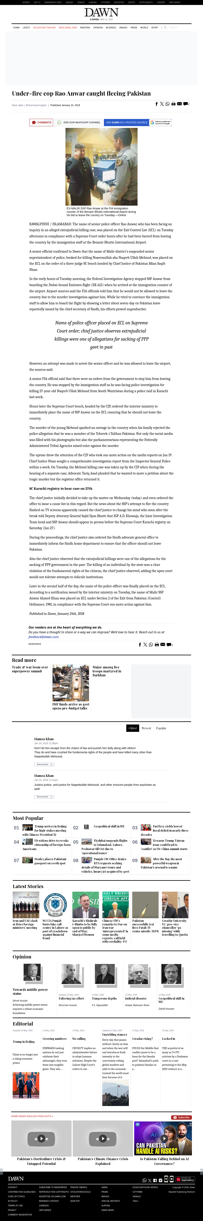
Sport (154, 27)
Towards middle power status (30, 991)
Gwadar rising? (142, 1039)
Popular (161, 728)
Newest (146, 728)
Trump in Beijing (24, 1042)
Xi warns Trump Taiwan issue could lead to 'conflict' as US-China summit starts (164, 845)
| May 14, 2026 (101, 19)
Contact (12, 1187)
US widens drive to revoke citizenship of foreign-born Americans (46, 845)
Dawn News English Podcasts (32, 1116)
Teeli (135, 1201)
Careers (161, 2)
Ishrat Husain (20, 1000)
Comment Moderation (20, 1215)
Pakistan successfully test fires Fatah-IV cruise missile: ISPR (145, 926)
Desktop (75, 1201)
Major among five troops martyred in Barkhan (107, 671)
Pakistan (85, 27)
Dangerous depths (104, 998)
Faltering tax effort (71, 998)
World (144, 27)
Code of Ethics (16, 1196)
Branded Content (49, 1201)
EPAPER (26, 2)
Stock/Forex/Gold (80, 1192)
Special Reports (111, 1201)
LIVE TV (37, 2)
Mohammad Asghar (36, 105)
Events (131, 2)
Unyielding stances (114, 1034)
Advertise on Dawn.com (52, 1196)
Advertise (119, 2)
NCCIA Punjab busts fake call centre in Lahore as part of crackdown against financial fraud (55, 929)
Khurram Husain (68, 1005)
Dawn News (108, 1210)
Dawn (104, 1187)
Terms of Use (15, 1206)
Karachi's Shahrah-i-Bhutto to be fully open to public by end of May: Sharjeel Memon (85, 927)
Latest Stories (28, 886)
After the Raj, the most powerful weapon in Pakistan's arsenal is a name (161, 863)
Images (69, 2)
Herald (81, 2)
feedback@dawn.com (43, 637)
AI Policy (13, 1201)
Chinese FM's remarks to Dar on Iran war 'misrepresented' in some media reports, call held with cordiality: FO (115, 931)
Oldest (133, 728)
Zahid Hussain (166, 1008)
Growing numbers (55, 1039)
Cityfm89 (137, 1192)
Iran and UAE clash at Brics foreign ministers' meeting (25, 924)
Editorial (23, 1023)
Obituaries (174, 2)
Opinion (98, 27)
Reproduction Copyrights (54, 1192)
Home (16, 27)
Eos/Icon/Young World (145, 1187)
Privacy (12, 1210)
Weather (75, 1196)
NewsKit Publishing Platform (182, 1191)
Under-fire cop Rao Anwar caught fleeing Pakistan (81, 93)
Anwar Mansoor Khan (137, 1005)
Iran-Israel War (68, 27)
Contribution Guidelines (21, 1192)
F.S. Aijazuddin (100, 1005)
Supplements (146, 2)
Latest (26, 27)
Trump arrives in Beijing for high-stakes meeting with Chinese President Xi (44, 830)
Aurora (93, 2)
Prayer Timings (78, 1187)
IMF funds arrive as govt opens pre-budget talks (70, 706)
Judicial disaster (136, 998)
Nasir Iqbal (17, 105)
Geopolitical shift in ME (109, 826)
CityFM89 (105, 2)
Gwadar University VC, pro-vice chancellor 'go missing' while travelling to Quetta (175, 927)
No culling (79, 1039)
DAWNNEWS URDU (53, 2)
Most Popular (28, 818)
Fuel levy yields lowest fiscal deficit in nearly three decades (165, 830)
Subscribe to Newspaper (53, 1187)
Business (111, 27)
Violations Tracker (44, 27)
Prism (134, 27)
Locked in (168, 1039)
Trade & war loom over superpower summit (30, 669)
